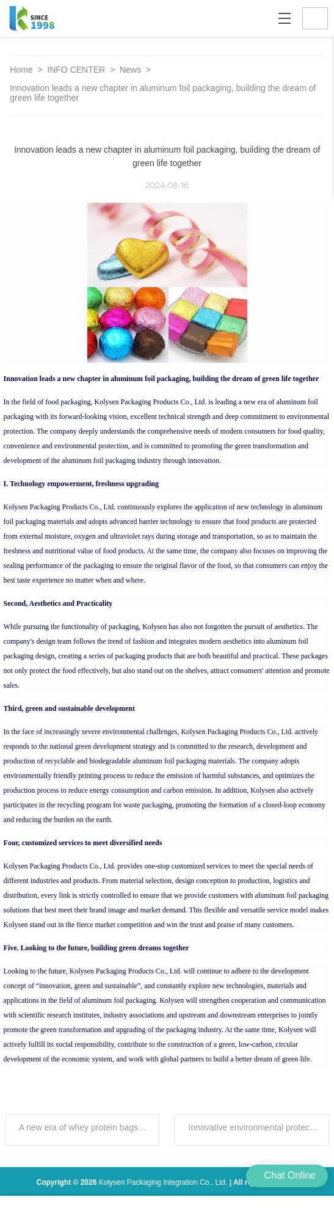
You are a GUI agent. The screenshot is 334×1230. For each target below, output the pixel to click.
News (131, 70)
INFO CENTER (77, 70)
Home (21, 70)
